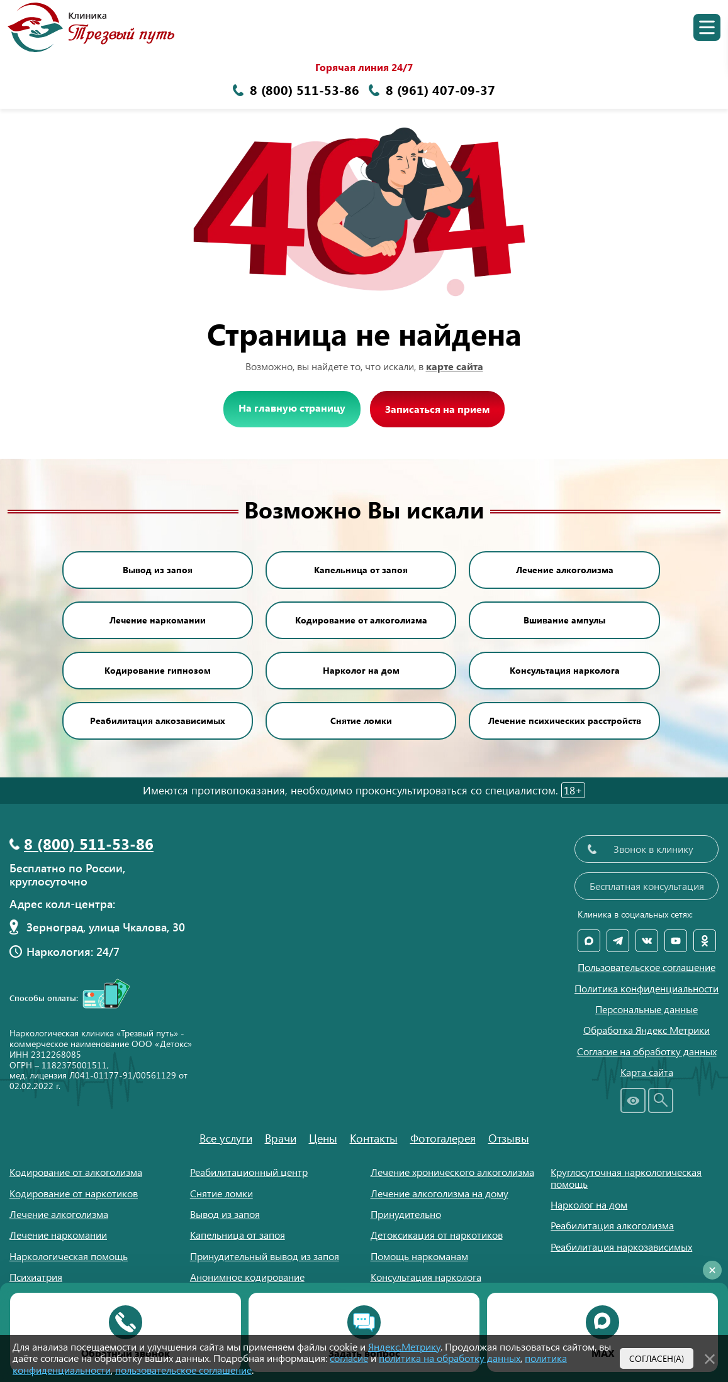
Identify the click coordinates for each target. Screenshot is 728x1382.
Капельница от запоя (361, 570)
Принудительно (406, 1213)
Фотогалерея (443, 1138)
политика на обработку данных (449, 1357)
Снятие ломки (361, 721)
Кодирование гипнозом (157, 670)
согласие (349, 1357)
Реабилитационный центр (249, 1171)
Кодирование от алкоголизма (361, 620)
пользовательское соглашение (183, 1369)
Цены (323, 1138)
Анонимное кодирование (247, 1276)
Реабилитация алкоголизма (612, 1225)
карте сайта (454, 366)
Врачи (280, 1138)
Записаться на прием (437, 408)
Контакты (374, 1138)
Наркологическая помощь (68, 1256)
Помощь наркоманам (419, 1256)
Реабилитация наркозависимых (621, 1246)
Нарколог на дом (361, 670)
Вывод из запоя (158, 570)
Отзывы (508, 1138)
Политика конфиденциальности (646, 988)
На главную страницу (291, 407)
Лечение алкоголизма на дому (439, 1193)
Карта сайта (646, 1072)
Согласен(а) (656, 1358)
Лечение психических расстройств (564, 721)
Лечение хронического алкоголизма (452, 1171)
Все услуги (225, 1138)
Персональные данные (646, 1009)
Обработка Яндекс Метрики (646, 1030)
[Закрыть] (710, 1357)
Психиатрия (35, 1276)
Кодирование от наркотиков (73, 1193)
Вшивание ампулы (564, 620)
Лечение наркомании (157, 620)
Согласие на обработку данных (647, 1051)
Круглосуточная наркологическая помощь (626, 1177)
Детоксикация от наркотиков (437, 1234)
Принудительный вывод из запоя (264, 1256)
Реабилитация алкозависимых (157, 721)
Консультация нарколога (565, 670)
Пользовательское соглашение (646, 967)
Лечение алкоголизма (564, 570)
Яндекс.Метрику (404, 1346)
